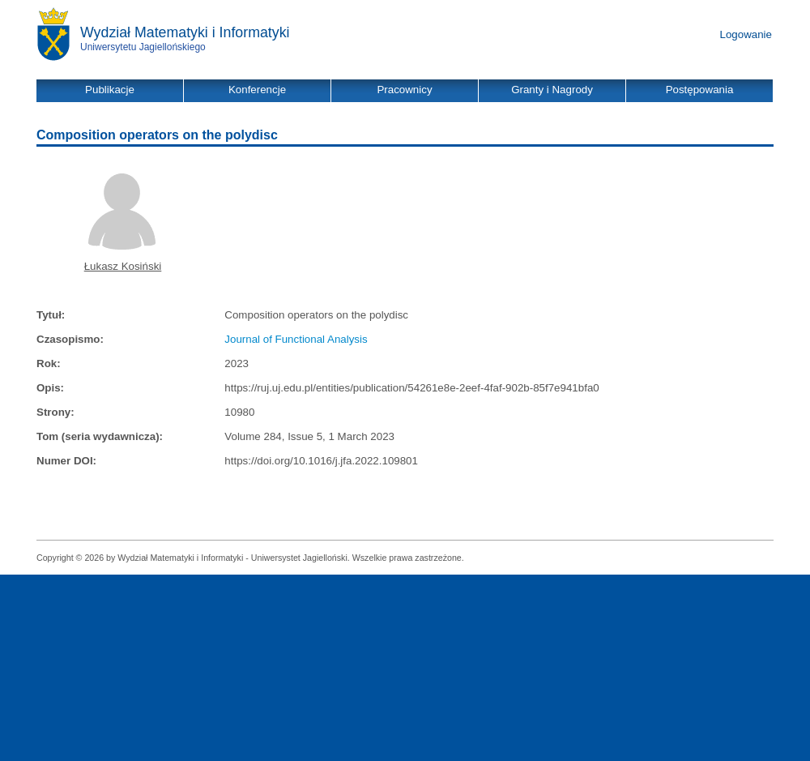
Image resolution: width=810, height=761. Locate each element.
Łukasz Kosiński (123, 266)
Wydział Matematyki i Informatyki (185, 32)
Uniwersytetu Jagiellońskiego (143, 47)
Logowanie (746, 34)
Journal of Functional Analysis (295, 339)
